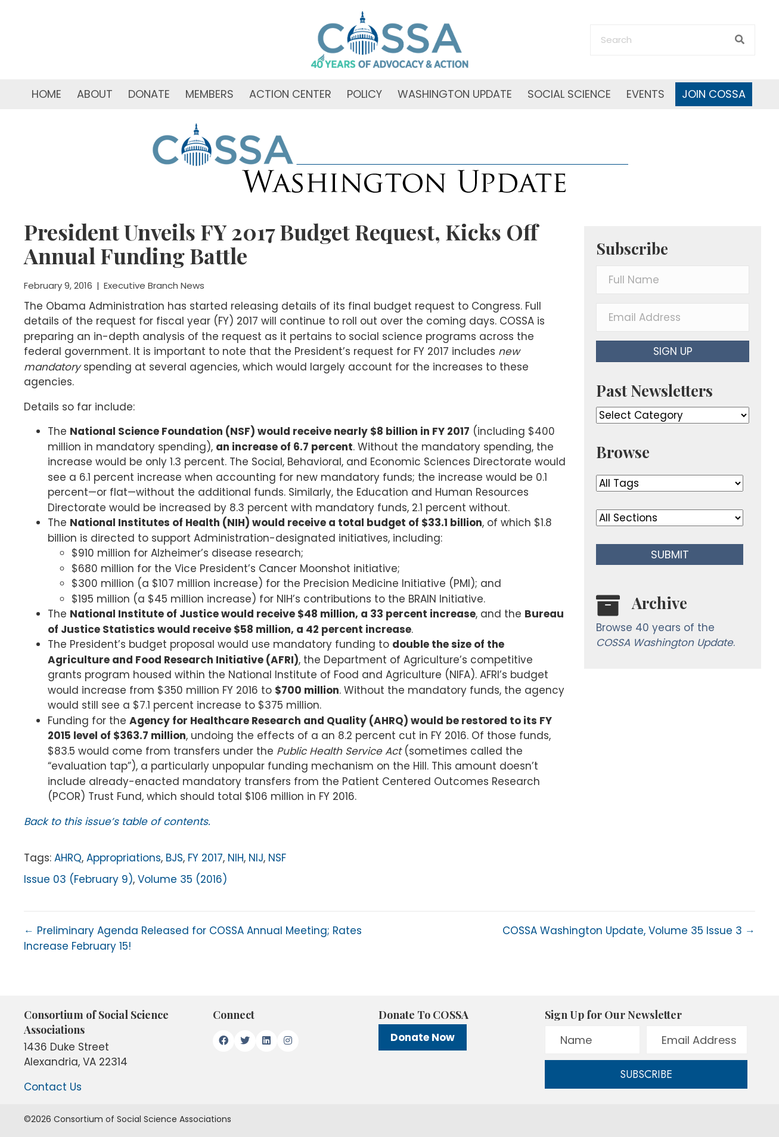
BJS (174, 858)
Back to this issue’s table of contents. (117, 821)
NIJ (256, 858)
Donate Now (422, 1037)
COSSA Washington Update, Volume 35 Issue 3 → (628, 930)
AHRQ (68, 858)
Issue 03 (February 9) (78, 879)
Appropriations (123, 858)
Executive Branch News (154, 285)
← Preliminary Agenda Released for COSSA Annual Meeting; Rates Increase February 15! (193, 938)
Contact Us (53, 1087)
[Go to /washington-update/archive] (672, 624)
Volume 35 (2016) (182, 879)
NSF (277, 858)
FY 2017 (205, 858)
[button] (672, 351)
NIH (236, 858)
